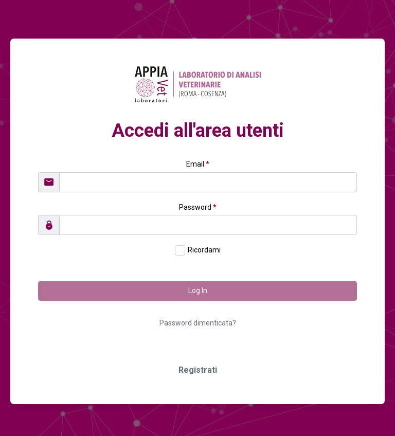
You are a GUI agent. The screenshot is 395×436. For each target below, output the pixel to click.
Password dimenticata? (197, 323)
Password (198, 207)
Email (197, 164)
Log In (197, 290)
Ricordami (204, 250)
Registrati (197, 370)
